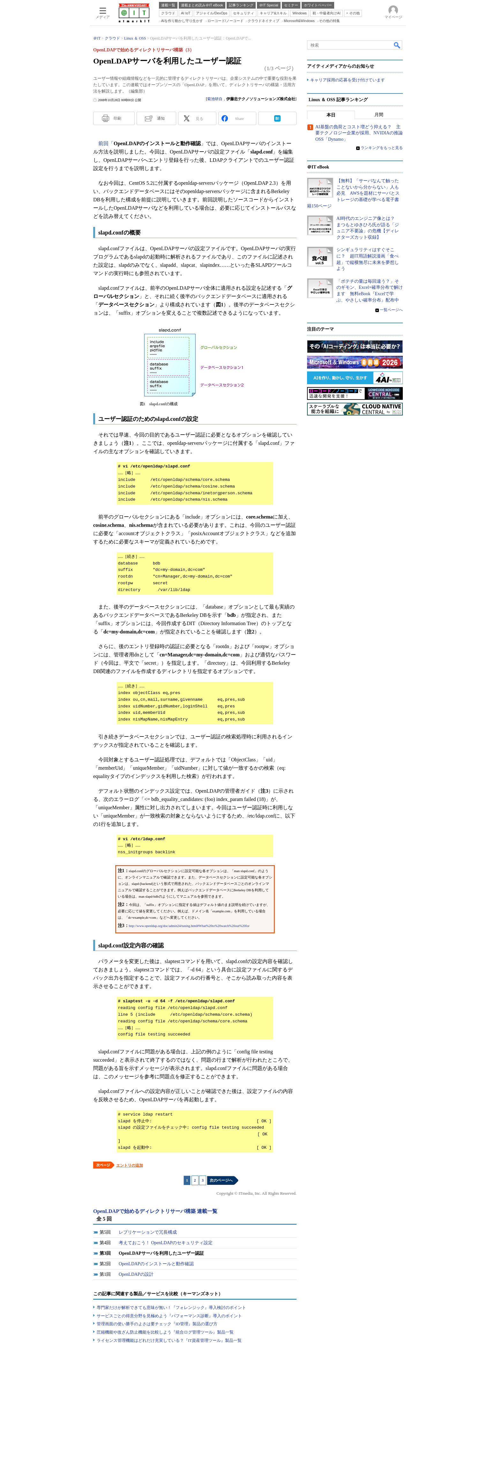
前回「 (106, 143)
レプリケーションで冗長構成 (148, 1232)
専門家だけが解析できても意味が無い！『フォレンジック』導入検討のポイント (171, 1307)
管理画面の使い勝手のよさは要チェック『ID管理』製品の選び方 (157, 1323)
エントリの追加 (129, 1165)
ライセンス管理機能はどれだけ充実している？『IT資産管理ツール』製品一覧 (169, 1340)
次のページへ (221, 1180)
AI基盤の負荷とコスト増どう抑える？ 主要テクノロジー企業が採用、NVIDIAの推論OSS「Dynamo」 (359, 133)
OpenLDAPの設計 (136, 1274)
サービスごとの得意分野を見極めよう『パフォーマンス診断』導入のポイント (169, 1315)
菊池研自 (214, 99)
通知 (161, 118)
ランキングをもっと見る (382, 148)
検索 (397, 45)
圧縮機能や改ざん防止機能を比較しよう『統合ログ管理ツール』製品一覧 (165, 1332)
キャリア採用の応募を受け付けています (347, 80)
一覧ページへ (391, 310)
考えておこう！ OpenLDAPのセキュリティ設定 (166, 1242)
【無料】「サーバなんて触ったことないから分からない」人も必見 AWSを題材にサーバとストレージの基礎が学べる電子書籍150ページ (353, 193)
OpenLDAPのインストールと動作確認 (156, 1263)
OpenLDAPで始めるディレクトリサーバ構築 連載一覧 (155, 1211)
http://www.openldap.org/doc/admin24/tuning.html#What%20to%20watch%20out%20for (189, 926)
